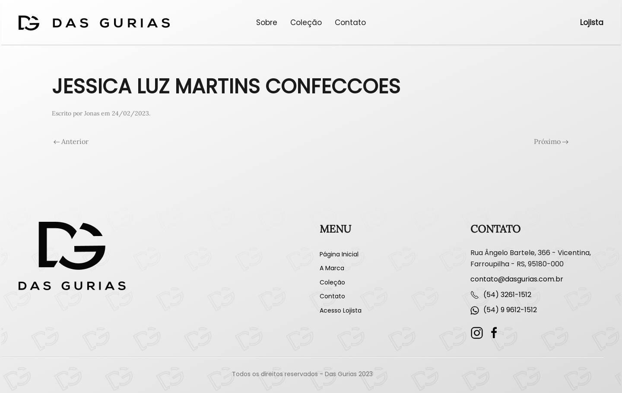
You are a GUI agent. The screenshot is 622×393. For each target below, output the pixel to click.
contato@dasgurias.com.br (516, 279)
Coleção (306, 22)
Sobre (266, 22)
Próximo (551, 141)
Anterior (71, 141)
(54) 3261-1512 (507, 295)
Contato (350, 22)
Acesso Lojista (341, 310)
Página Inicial (339, 254)
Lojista (591, 22)
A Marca (332, 268)
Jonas (91, 113)
